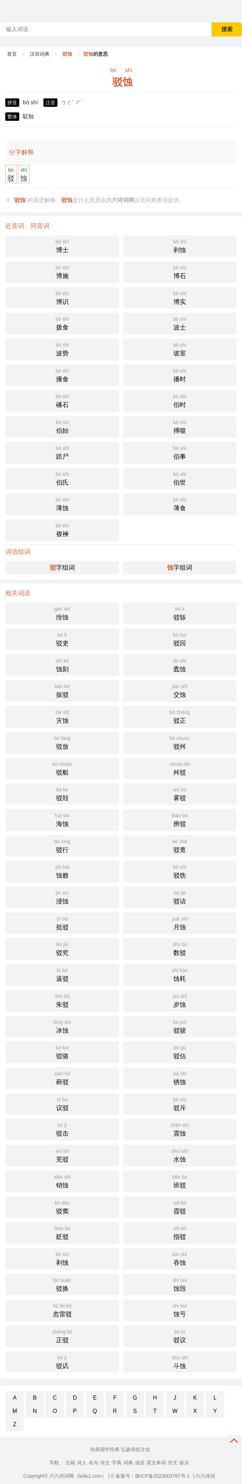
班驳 (180, 1181)
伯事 (180, 452)
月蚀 (180, 923)
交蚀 (180, 690)
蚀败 (62, 871)
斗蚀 (180, 1361)
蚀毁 (180, 1284)
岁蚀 (180, 1000)
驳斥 (180, 1103)
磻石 (62, 400)
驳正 (180, 716)
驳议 (180, 1335)
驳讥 (62, 1361)
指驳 (180, 1232)
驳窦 (62, 1207)
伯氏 (62, 478)
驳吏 (62, 639)
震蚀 (180, 1129)
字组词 (62, 567)
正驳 (62, 1335)
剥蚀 (180, 245)
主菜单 (236, 10)
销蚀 (62, 1181)
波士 (180, 323)
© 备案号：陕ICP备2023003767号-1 (150, 1476)
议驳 (62, 1103)
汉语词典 (39, 53)
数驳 (180, 948)
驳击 (62, 1129)
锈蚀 (180, 1077)
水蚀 (180, 1155)
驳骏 (180, 1026)
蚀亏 (180, 1310)
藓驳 (62, 1077)
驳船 (62, 768)
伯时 (180, 400)
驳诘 (180, 897)
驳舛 (180, 742)
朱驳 (62, 1000)
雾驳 (180, 793)
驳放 (62, 742)
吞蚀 (180, 1258)
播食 (62, 375)
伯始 (62, 426)
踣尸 (62, 452)
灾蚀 (62, 716)
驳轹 (180, 613)
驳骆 (62, 1051)
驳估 (180, 1051)
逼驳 (62, 974)
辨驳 (180, 819)
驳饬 (180, 871)
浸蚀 (62, 897)
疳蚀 (62, 613)
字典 (117, 1462)
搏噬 (180, 426)
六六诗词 (205, 1476)
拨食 (62, 323)
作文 (173, 1462)
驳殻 (62, 793)
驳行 (62, 845)
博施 (62, 271)
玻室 (180, 349)
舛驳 (180, 768)
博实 (180, 297)
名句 (93, 1462)
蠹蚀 (180, 665)
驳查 (180, 845)
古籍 (70, 1462)
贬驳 (62, 1232)
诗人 (82, 1462)
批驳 (62, 923)
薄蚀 (62, 503)
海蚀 (62, 819)
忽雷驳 (62, 1310)
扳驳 (62, 690)
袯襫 (62, 529)
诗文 (105, 1462)
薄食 (180, 503)
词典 (128, 1462)
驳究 (62, 948)
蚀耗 (180, 974)
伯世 (180, 478)
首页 (12, 53)
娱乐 (184, 1462)
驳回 (180, 639)
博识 (62, 297)
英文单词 (156, 1462)
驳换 (62, 1284)
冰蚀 (62, 1026)
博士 (62, 245)
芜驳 (62, 1155)
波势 (62, 349)
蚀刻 (62, 665)
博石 (180, 271)
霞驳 (180, 1207)
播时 (180, 375)
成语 (140, 1462)
